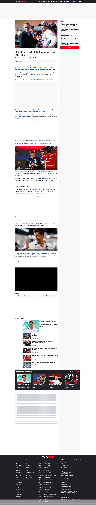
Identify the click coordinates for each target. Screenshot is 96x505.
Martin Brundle (19, 68)
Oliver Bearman (19, 482)
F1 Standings (44, 1)
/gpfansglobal (64, 462)
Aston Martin (42, 253)
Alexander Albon (19, 475)
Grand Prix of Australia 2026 (45, 462)
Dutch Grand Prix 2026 (44, 484)
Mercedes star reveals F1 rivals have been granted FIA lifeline (69, 44)
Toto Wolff (32, 68)
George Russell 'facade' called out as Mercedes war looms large (68, 35)
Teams (61, 1)
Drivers (57, 1)
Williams (27, 479)
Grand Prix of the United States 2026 (46, 492)
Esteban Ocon (18, 484)
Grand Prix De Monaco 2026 (45, 474)
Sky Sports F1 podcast (45, 178)
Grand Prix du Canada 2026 (45, 472)
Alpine (27, 462)
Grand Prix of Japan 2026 (44, 465)
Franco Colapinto (19, 468)
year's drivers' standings (24, 116)
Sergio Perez (26, 223)
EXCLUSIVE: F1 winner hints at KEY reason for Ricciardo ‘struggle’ (38, 79)
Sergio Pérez (18, 497)
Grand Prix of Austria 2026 (44, 477)
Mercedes (17, 73)
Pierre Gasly (18, 470)
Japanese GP (46, 171)
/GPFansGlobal (64, 467)
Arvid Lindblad (18, 491)
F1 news (69, 47)
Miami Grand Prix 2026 (44, 470)
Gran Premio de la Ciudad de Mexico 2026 (47, 494)
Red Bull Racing (41, 69)
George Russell (31, 74)
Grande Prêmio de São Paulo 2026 (46, 496)
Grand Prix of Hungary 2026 (45, 482)
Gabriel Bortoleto (19, 492)
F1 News (38, 1)
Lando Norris (18, 465)
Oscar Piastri (18, 467)
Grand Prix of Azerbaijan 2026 (45, 489)
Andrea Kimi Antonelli (20, 479)
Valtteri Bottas (18, 496)
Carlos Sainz (18, 477)
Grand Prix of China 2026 (44, 463)
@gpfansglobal (64, 463)
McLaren (29, 253)
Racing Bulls (28, 475)
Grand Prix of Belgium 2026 (45, 480)
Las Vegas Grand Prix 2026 (44, 497)
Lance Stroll (18, 487)
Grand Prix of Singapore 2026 (45, 491)
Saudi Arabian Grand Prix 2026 (45, 468)
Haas (27, 470)
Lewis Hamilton (31, 110)
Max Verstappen (31, 69)
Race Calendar (51, 1)
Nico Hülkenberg (19, 494)
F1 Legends (66, 1)
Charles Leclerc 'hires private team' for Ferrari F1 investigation (68, 39)
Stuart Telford (19, 61)
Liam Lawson (18, 489)
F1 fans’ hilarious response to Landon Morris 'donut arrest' (70, 30)
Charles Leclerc (19, 463)
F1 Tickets (73, 1)
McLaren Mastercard (30, 472)
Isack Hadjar (18, 472)
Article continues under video (36, 83)
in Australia (42, 260)
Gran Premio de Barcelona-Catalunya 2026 (47, 475)
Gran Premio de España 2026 (45, 487)
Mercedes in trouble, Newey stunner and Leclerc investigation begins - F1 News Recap (70, 25)
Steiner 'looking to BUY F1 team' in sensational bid (34, 265)
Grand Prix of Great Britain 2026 (45, 479)
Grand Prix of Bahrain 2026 (44, 467)
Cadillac (27, 467)
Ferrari (33, 253)
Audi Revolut (28, 465)
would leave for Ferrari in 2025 (37, 111)
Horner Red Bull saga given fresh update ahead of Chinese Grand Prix (39, 140)
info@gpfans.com (64, 484)
